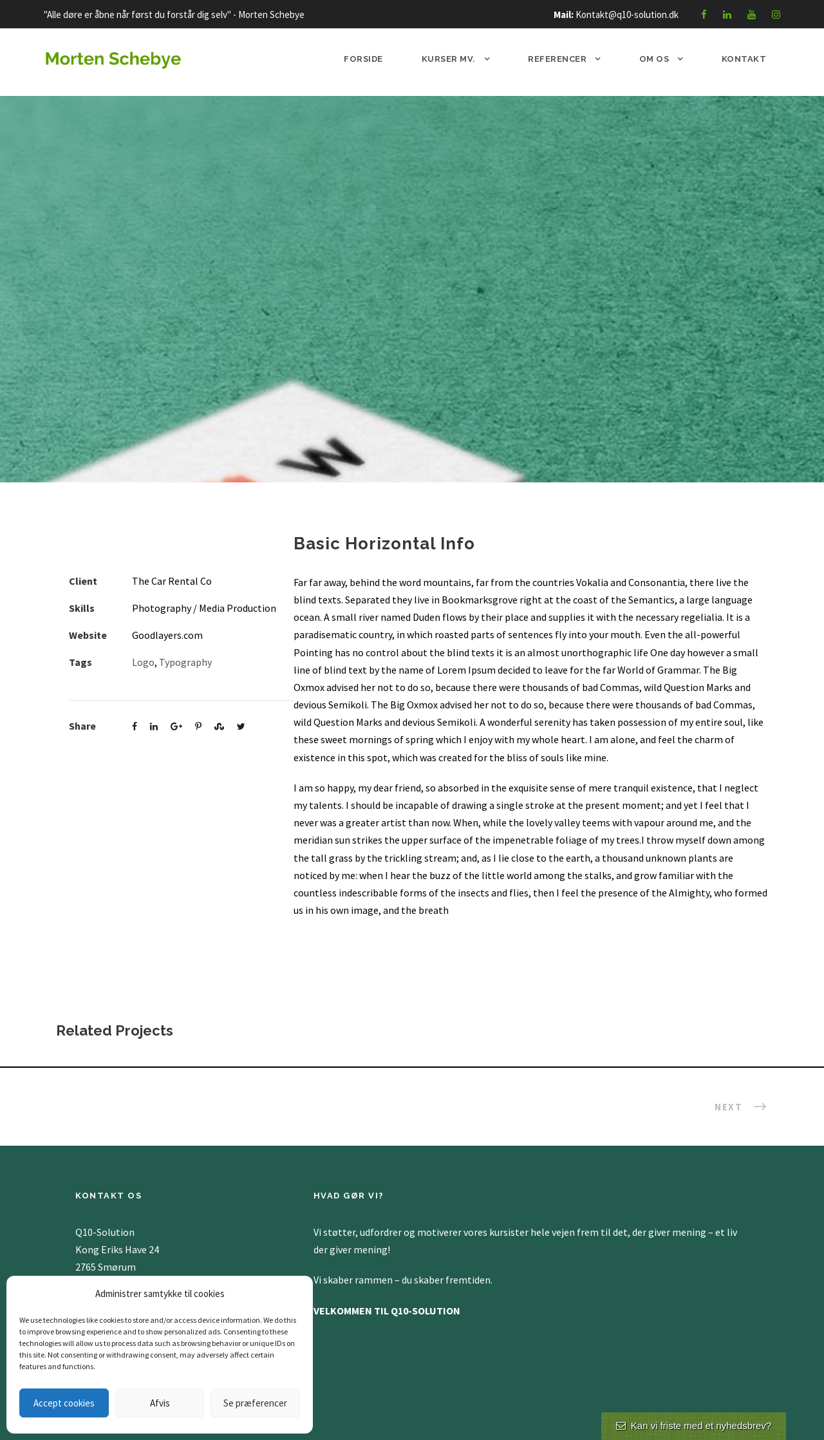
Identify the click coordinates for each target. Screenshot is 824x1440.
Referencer (557, 59)
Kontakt (744, 59)
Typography (185, 662)
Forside (363, 59)
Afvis (160, 1403)
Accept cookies (64, 1403)
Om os (654, 59)
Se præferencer (255, 1403)
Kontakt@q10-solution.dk (627, 14)
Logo (143, 662)
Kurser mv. (449, 59)
